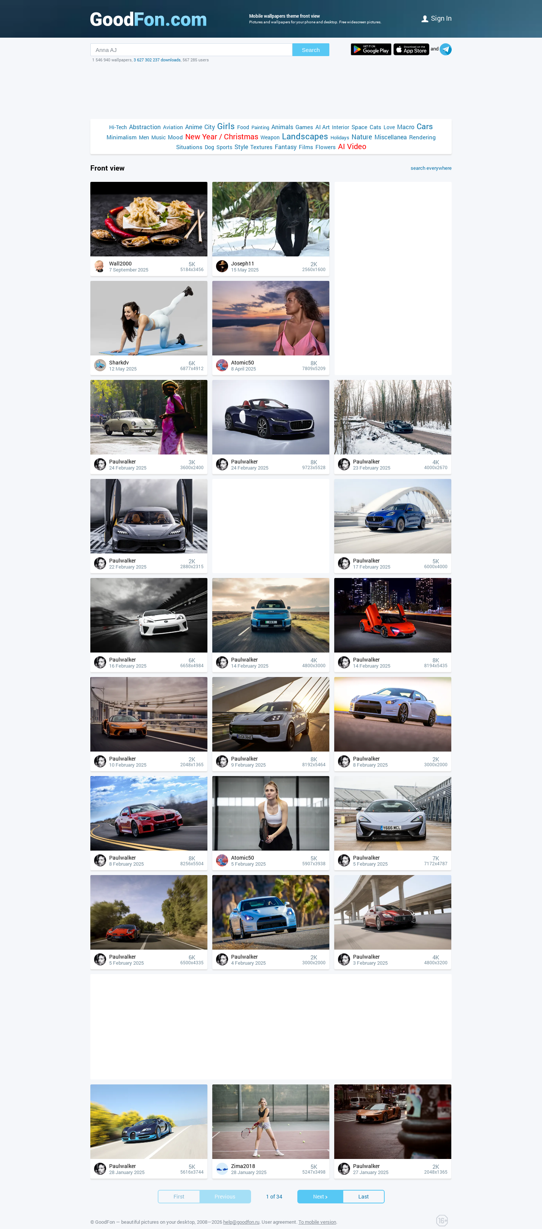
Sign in (437, 18)
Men (144, 137)
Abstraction (145, 127)
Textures (261, 147)
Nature (362, 137)
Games (304, 127)
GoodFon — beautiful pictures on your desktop (145, 1221)
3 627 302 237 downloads (157, 60)
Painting (260, 127)
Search (311, 50)
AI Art (322, 127)
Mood (175, 137)
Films (306, 147)
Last (363, 1196)
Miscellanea (391, 137)
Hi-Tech (118, 127)
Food (243, 127)
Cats (375, 127)
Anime (193, 127)
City (209, 127)
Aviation (173, 127)
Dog (209, 147)
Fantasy (286, 147)
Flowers (325, 147)
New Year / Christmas (221, 136)
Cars (425, 126)
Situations (189, 147)
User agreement (279, 1221)
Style (241, 147)
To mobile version (317, 1221)
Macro (405, 127)
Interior (340, 127)
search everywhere (431, 168)
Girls (226, 126)
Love (389, 127)
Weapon (270, 137)
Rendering (422, 137)
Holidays (339, 137)
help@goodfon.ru (241, 1221)
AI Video (352, 146)
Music (158, 137)
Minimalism (122, 137)
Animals (282, 127)
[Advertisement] (271, 90)
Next (320, 1196)
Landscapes (305, 136)
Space (359, 127)
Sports (224, 147)
